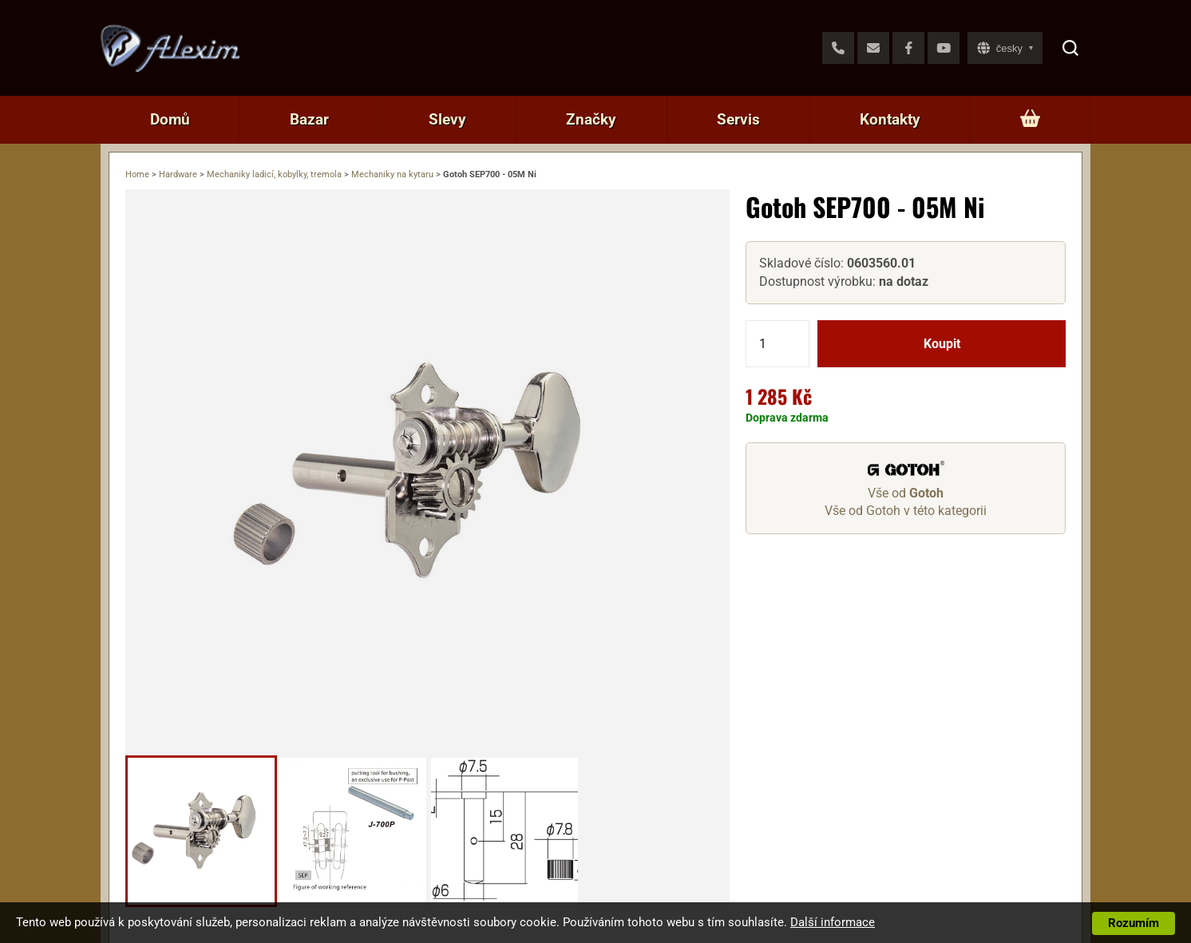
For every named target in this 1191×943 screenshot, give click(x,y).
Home (137, 174)
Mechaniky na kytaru (392, 174)
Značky (591, 119)
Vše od (906, 493)
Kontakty (890, 119)
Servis (738, 119)
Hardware (178, 174)
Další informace (832, 922)
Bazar (309, 119)
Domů (170, 119)
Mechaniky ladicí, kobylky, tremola (274, 174)
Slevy (447, 119)
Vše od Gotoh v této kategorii (906, 510)
